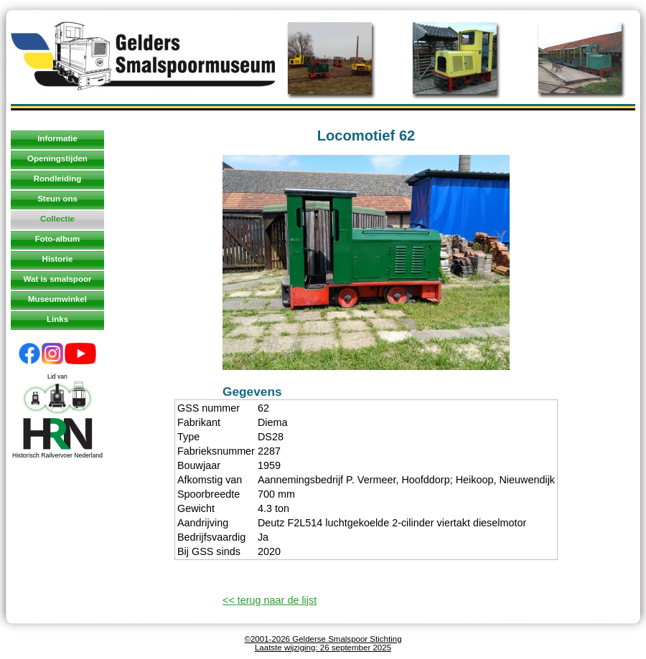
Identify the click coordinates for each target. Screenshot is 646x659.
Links (57, 319)
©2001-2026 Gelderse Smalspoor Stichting (322, 639)
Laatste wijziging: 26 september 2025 (323, 647)
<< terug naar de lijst (270, 600)
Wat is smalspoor (58, 279)
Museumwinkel (57, 299)
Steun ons (57, 198)
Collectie (57, 218)
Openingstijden (57, 158)
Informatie (57, 138)
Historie (57, 259)
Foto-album (57, 238)
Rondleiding (58, 178)
